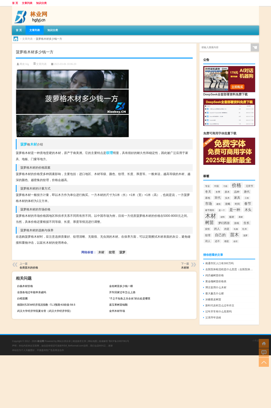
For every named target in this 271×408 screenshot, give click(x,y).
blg (27, 64)
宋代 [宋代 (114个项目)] (218, 197)
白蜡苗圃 (22, 298)
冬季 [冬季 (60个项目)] (218, 192)
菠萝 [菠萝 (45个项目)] (245, 235)
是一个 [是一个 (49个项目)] (222, 210)
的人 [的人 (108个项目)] (217, 228)
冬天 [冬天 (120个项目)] (208, 191)
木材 (33, 144)
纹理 (109, 153)
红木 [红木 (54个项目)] (244, 229)
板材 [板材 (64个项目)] (231, 217)
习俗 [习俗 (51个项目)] (225, 186)
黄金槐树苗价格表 (215, 281)
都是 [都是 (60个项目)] (226, 241)
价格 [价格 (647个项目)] (236, 185)
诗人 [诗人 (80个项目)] (207, 241)
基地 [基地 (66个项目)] (207, 197)
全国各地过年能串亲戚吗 (31, 292)
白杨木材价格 (25, 286)
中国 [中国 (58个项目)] (216, 186)
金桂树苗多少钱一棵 (121, 286)
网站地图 (92, 341)
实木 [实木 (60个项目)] (227, 198)
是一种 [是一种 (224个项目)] (234, 210)
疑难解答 (103, 341)
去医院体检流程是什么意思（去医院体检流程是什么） (230, 269)
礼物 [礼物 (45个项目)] (236, 229)
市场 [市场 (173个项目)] (208, 204)
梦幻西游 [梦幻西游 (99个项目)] (224, 223)
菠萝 (23, 144)
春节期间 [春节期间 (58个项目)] (209, 210)
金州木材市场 (117, 310)
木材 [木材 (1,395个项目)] (210, 216)
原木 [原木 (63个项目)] (227, 192)
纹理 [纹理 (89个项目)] (207, 235)
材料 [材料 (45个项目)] (223, 217)
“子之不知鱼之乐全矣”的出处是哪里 (129, 298)
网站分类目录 (64, 341)
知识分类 (41, 3)
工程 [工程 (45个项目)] (247, 198)
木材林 (185, 267)
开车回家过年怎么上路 (122, 292)
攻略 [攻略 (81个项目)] (227, 203)
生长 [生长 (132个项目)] (247, 223)
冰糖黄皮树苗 (213, 299)
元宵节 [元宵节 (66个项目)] (249, 186)
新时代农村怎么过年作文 (219, 305)
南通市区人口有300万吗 (219, 263)
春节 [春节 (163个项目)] (247, 204)
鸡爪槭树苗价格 (214, 275)
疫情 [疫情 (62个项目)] (207, 229)
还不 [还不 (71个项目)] (217, 241)
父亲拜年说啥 (213, 317)
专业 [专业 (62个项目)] (207, 186)
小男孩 (255, 340)
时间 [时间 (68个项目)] (237, 203)
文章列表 (27, 3)
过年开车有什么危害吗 (218, 311)
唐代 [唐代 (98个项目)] (247, 191)
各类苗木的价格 (29, 267)
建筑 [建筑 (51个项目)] (218, 204)
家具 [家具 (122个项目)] (237, 197)
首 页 (15, 3)
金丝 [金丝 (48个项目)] (235, 241)
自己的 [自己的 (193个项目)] (220, 235)
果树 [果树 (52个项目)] (241, 217)
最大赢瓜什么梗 (214, 293)
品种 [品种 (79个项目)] (236, 191)
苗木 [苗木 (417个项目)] (234, 234)
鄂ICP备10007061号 (119, 341)
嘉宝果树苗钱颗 (118, 304)
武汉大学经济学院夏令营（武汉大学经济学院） (44, 310)
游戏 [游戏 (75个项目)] (236, 223)
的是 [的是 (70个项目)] (226, 229)
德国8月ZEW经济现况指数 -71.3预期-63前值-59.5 (46, 304)
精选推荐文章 (79, 341)
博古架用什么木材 (215, 287)
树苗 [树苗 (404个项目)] (209, 222)
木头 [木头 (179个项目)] (248, 210)
